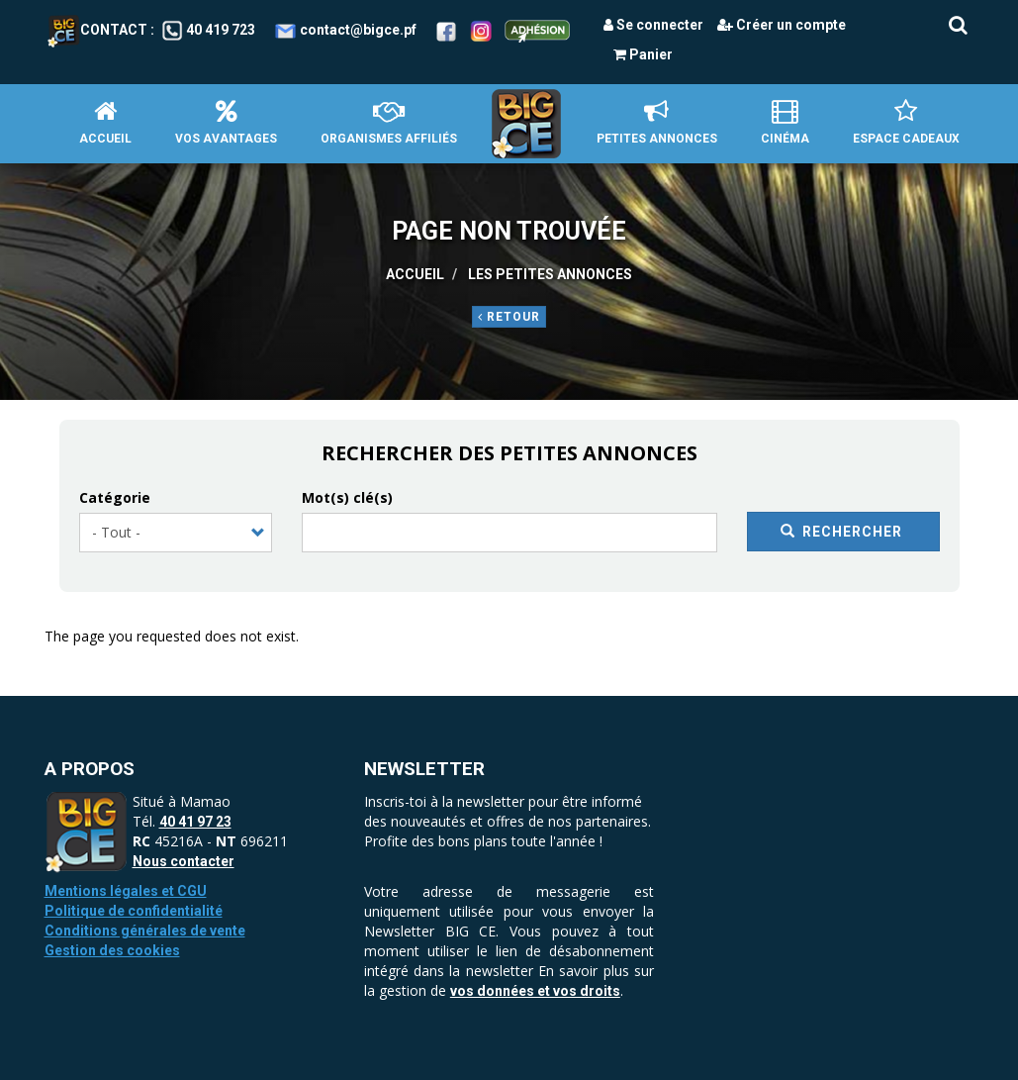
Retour (509, 317)
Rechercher (842, 532)
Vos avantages (226, 122)
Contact (97, 30)
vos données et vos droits (535, 991)
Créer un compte (781, 25)
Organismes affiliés (389, 122)
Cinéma (785, 122)
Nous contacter (183, 861)
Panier (643, 54)
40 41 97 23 (195, 822)
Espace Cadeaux (906, 122)
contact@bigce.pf (358, 30)
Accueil (105, 122)
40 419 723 (220, 30)
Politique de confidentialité (134, 911)
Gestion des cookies (112, 950)
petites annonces (657, 122)
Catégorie (114, 497)
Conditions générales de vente (145, 930)
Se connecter (653, 25)
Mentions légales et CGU (126, 891)
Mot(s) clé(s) (347, 497)
